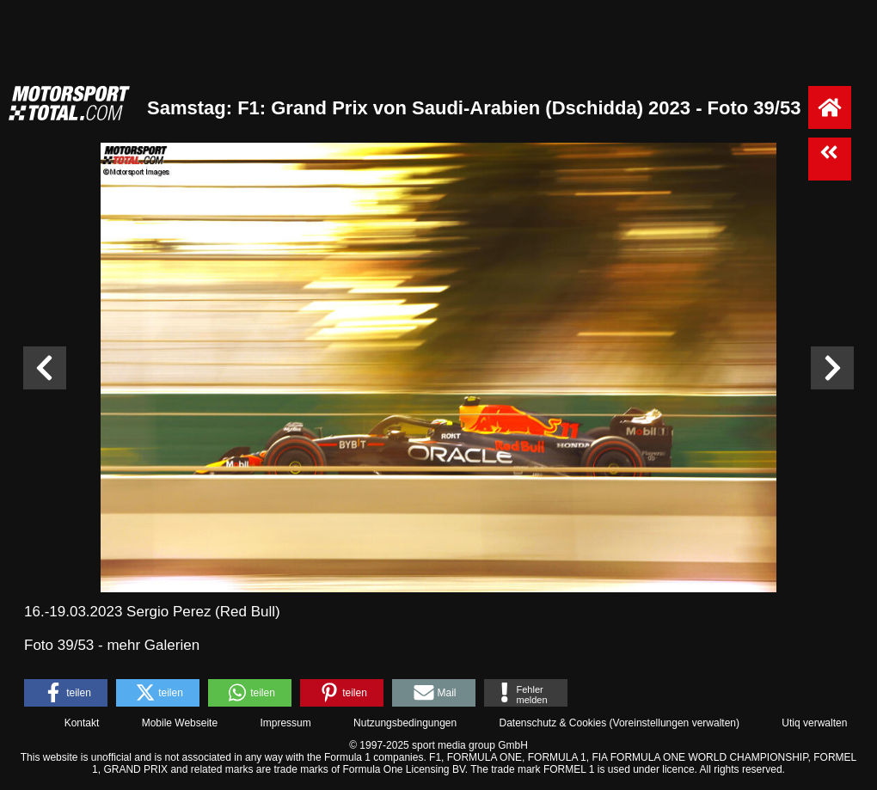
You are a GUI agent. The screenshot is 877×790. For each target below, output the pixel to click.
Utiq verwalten (814, 723)
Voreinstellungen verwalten (674, 723)
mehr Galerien (153, 645)
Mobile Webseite (180, 723)
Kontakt (82, 723)
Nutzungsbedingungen (405, 723)
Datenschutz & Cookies (552, 723)
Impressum (285, 723)
